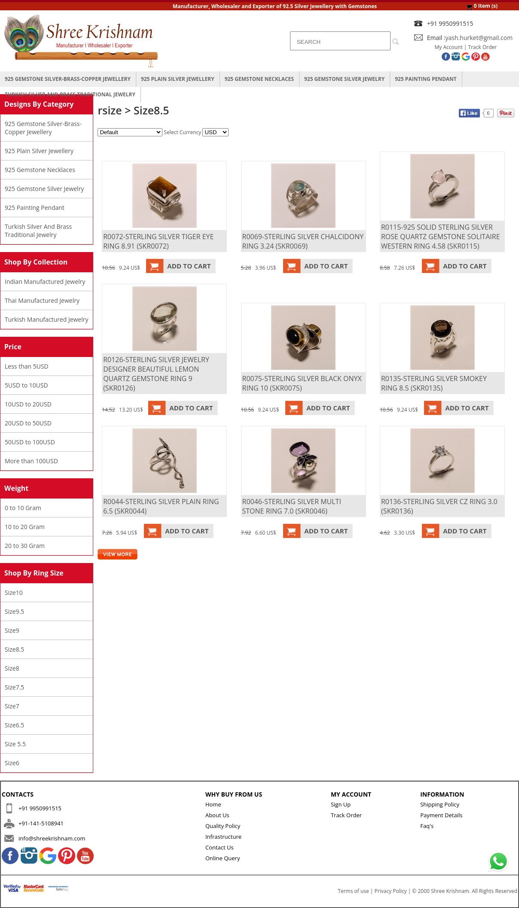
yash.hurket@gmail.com (479, 38)
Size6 (12, 763)
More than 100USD (31, 461)
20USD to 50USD (28, 423)
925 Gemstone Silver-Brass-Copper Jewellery (68, 79)
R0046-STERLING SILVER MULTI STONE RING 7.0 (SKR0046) (291, 506)
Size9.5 (14, 611)
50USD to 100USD (30, 442)
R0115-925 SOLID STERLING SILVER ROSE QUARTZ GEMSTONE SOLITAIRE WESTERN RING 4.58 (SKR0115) (440, 236)
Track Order (482, 47)
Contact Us (219, 847)
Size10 (14, 592)
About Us (217, 815)
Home (213, 804)
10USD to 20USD (28, 404)
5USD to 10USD (26, 385)
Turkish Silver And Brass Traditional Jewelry (70, 94)
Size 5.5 (15, 744)
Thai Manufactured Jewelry (42, 300)
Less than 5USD (27, 366)
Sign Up (341, 804)
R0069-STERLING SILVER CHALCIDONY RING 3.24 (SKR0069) (303, 241)
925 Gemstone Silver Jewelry (344, 79)
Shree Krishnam (450, 891)
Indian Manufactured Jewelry (45, 281)
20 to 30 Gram (25, 546)
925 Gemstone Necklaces (259, 79)
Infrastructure (223, 836)
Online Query (222, 858)
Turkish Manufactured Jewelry (47, 319)
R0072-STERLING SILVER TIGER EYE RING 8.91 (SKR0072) (158, 241)
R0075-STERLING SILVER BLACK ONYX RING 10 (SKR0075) (302, 383)
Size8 (12, 668)
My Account (449, 47)
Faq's (427, 826)
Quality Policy (222, 826)
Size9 (12, 630)
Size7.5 (14, 687)
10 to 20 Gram (25, 527)
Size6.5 (14, 725)
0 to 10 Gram (23, 508)
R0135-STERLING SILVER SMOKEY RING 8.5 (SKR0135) (434, 383)
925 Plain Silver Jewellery (177, 79)
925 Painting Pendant (426, 79)
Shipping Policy (439, 804)
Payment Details (441, 815)
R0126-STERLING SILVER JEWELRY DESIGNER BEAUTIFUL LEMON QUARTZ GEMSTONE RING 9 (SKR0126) (156, 374)
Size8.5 (14, 649)
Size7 (12, 706)
